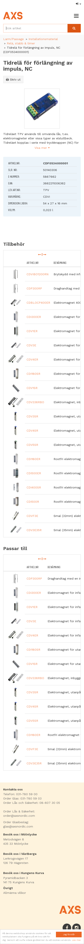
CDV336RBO (35, 402)
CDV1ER (32, 331)
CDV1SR (32, 388)
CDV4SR (32, 430)
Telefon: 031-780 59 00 (20, 794)
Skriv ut (13, 79)
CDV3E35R (34, 530)
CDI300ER (34, 317)
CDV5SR (32, 444)
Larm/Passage (13, 39)
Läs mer (76, 940)
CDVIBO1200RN (37, 274)
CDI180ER (33, 459)
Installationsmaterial (43, 39)
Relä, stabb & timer (21, 43)
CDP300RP (34, 288)
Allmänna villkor (14, 892)
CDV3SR (32, 416)
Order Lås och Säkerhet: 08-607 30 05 (31, 802)
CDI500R (33, 501)
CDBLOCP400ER (38, 302)
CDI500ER (34, 473)
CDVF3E (32, 516)
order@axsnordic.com (19, 815)
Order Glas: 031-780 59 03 (22, 798)
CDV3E (31, 345)
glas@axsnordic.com (18, 826)
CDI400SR (34, 487)
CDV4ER (32, 359)
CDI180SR (33, 373)
